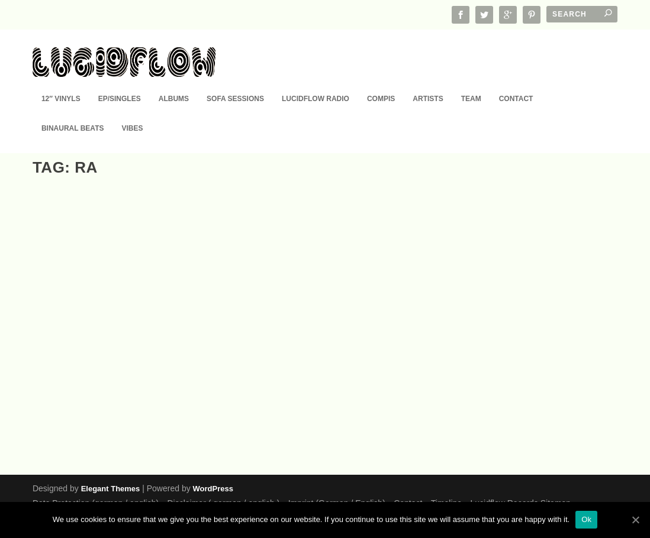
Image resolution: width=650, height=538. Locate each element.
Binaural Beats (72, 111)
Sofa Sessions (235, 81)
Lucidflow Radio (315, 81)
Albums (174, 81)
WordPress (213, 488)
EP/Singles (119, 81)
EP (113, 429)
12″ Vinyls (61, 81)
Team (471, 81)
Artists (428, 81)
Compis (381, 81)
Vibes (132, 111)
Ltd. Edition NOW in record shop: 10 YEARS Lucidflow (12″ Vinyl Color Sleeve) (120, 400)
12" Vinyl (94, 429)
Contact (516, 81)
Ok (586, 519)
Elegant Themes (110, 488)
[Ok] (635, 520)
